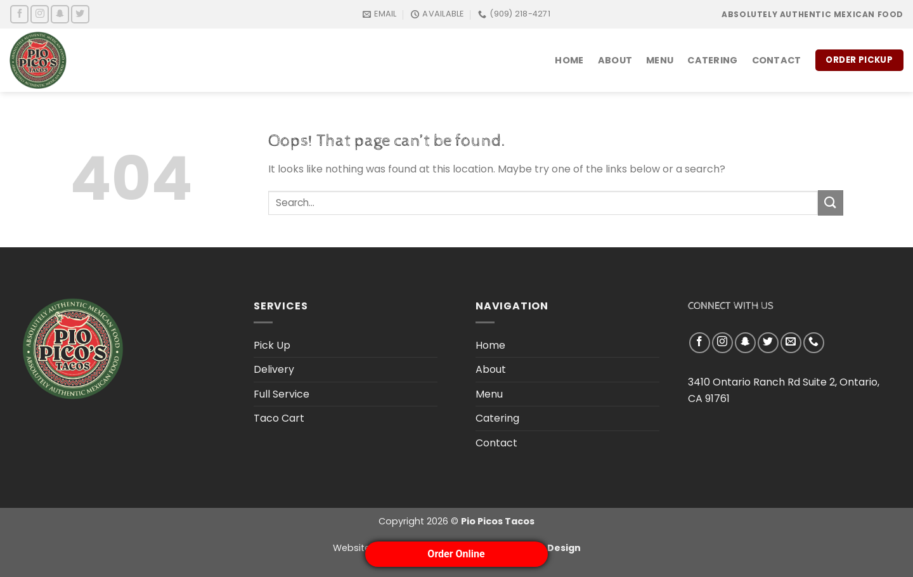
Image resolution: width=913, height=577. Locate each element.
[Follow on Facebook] (19, 14)
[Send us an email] (790, 342)
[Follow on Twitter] (80, 14)
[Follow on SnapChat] (60, 14)
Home (569, 60)
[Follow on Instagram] (39, 14)
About (615, 60)
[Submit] (830, 202)
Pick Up (272, 345)
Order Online (456, 554)
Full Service (281, 394)
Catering (712, 60)
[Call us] (813, 342)
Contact (776, 60)
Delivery (274, 369)
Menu (659, 60)
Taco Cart (279, 418)
